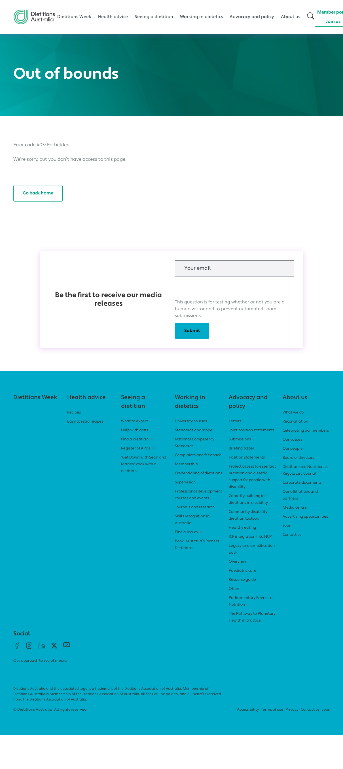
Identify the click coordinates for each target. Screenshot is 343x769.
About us (290, 17)
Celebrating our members (306, 430)
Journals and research (195, 507)
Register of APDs (138, 448)
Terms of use (272, 710)
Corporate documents (302, 483)
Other (234, 589)
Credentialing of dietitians (198, 473)
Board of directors (298, 458)
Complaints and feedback (198, 455)
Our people (293, 449)
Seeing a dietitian (154, 17)
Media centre (295, 507)
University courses (191, 421)
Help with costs (134, 430)
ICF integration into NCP (250, 537)
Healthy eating (242, 528)
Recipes (74, 412)
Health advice (113, 17)
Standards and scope (193, 430)
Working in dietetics (201, 17)
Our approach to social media (40, 661)
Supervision (185, 482)
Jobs (287, 526)
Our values (292, 440)
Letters (235, 421)
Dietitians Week (74, 17)
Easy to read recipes (85, 421)
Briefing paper (241, 448)
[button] (310, 16)
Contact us (292, 535)
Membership (186, 464)
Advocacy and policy (252, 17)
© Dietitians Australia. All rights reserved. (50, 710)
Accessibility (248, 710)
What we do (293, 412)
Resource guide (242, 580)
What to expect (134, 421)
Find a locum (189, 532)
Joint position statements (251, 430)
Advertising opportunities (305, 517)
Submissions (240, 439)
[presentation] (218, 288)
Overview (237, 562)
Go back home (38, 193)
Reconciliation (295, 421)
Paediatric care (242, 571)
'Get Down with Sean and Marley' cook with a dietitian (143, 464)
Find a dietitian (137, 439)
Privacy (291, 710)
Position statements (247, 457)
